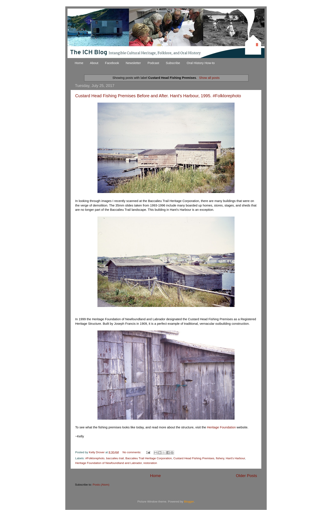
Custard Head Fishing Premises (193, 458)
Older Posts (246, 475)
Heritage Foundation (221, 427)
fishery (220, 458)
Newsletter (133, 63)
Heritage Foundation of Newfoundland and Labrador (108, 463)
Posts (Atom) (101, 484)
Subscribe (173, 63)
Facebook (112, 63)
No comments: (132, 452)
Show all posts (209, 77)
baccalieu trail (115, 458)
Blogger (189, 501)
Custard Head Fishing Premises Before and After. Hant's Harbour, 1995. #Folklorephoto (158, 95)
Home (79, 63)
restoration (150, 463)
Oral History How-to (201, 63)
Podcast (153, 63)
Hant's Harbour (235, 458)
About (94, 63)
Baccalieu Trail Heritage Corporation (148, 458)
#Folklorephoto (94, 458)
